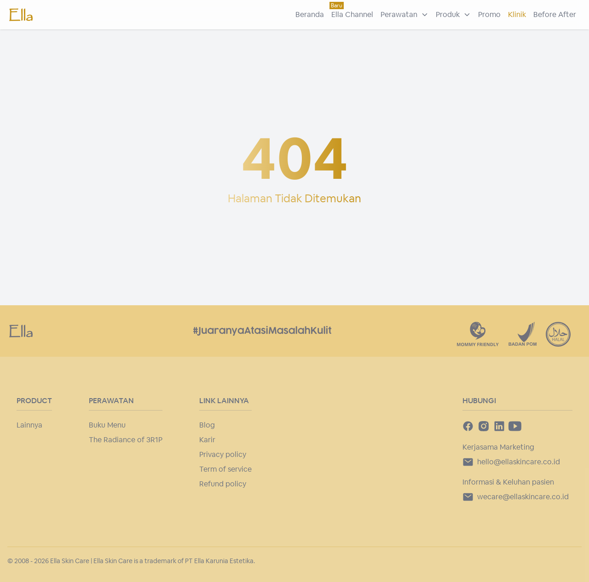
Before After (554, 14)
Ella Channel (352, 14)
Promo (489, 14)
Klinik (517, 14)
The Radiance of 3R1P (125, 440)
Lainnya (29, 425)
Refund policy (222, 484)
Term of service (225, 469)
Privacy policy (222, 454)
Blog (207, 425)
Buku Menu (107, 425)
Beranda (309, 14)
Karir (207, 440)
